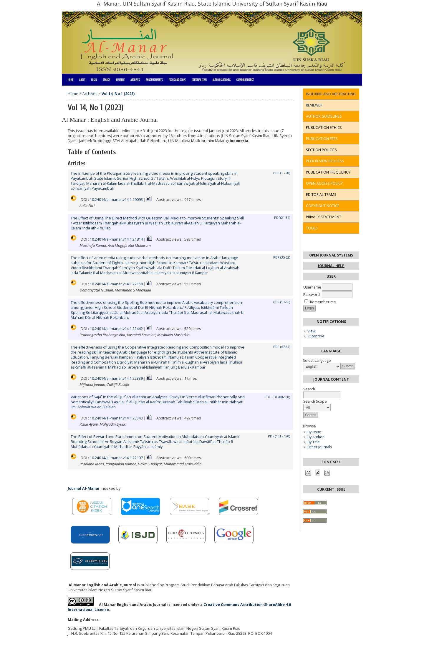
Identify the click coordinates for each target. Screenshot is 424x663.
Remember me (323, 301)
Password (311, 294)
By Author (315, 436)
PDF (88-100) (280, 397)
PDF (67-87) (281, 347)
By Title (313, 441)
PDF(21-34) (282, 218)
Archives (135, 79)
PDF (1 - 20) (281, 173)
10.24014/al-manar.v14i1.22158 (116, 283)
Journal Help (331, 265)
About (82, 79)
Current (120, 79)
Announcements (154, 79)
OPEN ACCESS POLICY (324, 183)
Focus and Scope (177, 79)
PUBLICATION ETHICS (324, 127)
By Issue (314, 431)
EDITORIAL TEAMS (321, 194)
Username (312, 287)
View (311, 331)
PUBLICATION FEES (322, 138)
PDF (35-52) (281, 257)
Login (94, 79)
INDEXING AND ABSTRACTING (331, 93)
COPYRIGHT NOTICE (322, 205)
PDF (267, 397)
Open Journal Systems (331, 255)
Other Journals (319, 446)
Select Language (317, 360)
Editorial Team (199, 79)
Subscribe (315, 336)
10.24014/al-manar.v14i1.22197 (116, 457)
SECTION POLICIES (321, 149)
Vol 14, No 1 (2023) (118, 93)
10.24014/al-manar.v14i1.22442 (116, 328)
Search (106, 79)
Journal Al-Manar (84, 488)
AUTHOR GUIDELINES (324, 116)
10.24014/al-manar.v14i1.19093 (116, 199)
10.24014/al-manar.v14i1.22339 (116, 378)
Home (70, 79)
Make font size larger (327, 472)
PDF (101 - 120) (279, 436)
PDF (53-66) (281, 302)
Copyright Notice (245, 79)
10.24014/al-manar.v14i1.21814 (116, 239)
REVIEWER (314, 105)
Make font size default (318, 472)
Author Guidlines (222, 79)
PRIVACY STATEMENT (323, 216)
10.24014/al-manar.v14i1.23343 (116, 418)
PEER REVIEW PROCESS (325, 161)
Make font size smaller (308, 472)
